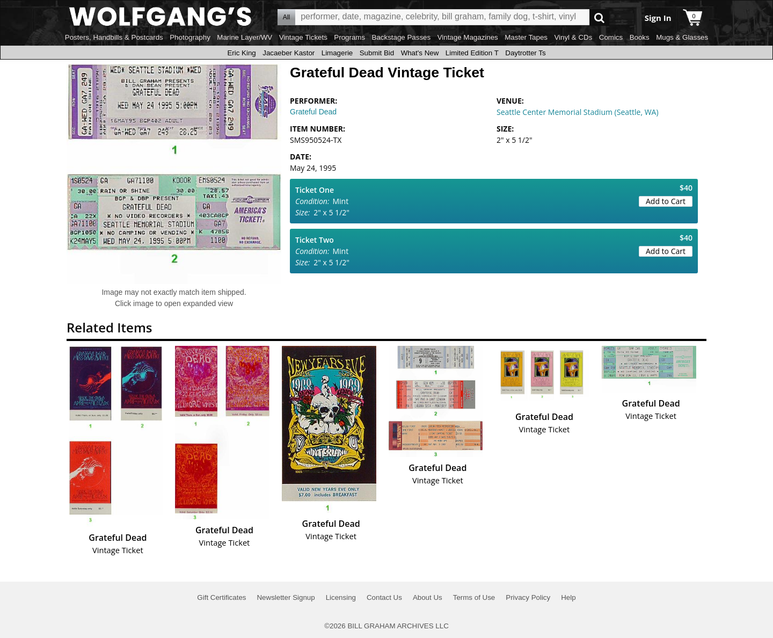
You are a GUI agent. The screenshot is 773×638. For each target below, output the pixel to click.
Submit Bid (377, 53)
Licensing (341, 597)
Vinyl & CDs (573, 37)
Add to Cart (666, 201)
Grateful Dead (313, 111)
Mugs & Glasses (682, 37)
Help (568, 597)
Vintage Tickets (303, 37)
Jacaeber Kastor (288, 53)
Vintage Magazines (467, 37)
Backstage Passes (401, 37)
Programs (349, 37)
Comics (611, 37)
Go (599, 17)
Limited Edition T (472, 53)
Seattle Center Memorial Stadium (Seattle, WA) (578, 112)
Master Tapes (526, 37)
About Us (427, 597)
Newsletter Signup (286, 597)
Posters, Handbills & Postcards (114, 37)
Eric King (241, 53)
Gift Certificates (221, 597)
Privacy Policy (528, 597)
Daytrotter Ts (525, 53)
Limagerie (337, 53)
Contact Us (384, 597)
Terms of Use (474, 597)
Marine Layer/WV (244, 37)
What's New (420, 53)
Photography (190, 37)
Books (640, 37)
